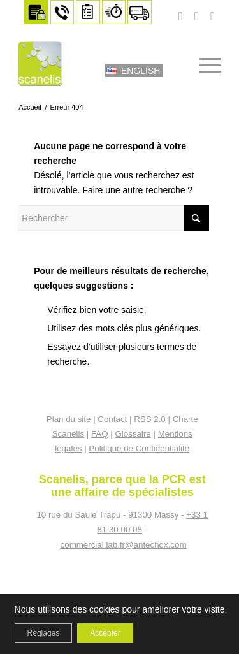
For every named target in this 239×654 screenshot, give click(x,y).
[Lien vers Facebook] (196, 16)
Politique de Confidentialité (139, 448)
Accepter (105, 633)
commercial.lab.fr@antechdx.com (124, 544)
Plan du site (69, 419)
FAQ (99, 434)
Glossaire (132, 434)
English (140, 71)
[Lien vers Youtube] (180, 16)
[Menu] (203, 63)
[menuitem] (36, 12)
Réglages (43, 633)
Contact (112, 419)
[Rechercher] (173, 63)
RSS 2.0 (150, 419)
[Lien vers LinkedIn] (213, 16)
